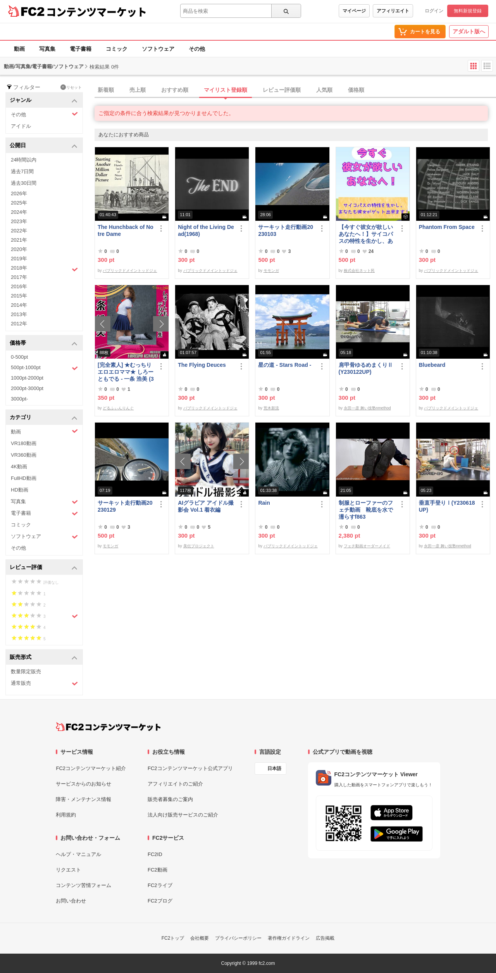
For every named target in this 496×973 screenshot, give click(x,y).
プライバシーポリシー (238, 938)
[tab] (295, 90)
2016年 (19, 286)
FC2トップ (173, 938)
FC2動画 (157, 870)
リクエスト (68, 870)
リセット (71, 87)
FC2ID (155, 854)
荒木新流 (271, 408)
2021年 (19, 240)
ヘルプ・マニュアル (78, 854)
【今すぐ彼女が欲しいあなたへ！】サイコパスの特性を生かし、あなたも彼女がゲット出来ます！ (366, 234)
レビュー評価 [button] (44, 567)
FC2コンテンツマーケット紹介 (91, 768)
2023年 (19, 221)
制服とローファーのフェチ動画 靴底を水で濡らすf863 (366, 510)
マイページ (354, 11)
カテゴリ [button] (44, 417)
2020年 (19, 249)
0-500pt (19, 357)
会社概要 (199, 938)
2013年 (19, 314)
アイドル (21, 126)
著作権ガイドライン (289, 938)
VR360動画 (23, 455)
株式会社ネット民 (359, 270)
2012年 (19, 324)
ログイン (434, 11)
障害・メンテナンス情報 (83, 799)
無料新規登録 (468, 11)
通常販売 (44, 683)
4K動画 (19, 466)
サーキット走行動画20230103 (285, 230)
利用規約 (66, 815)
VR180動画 (23, 443)
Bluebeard (432, 365)
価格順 (356, 90)
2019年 (19, 258)
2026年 (19, 193)
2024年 (19, 212)
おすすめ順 (174, 90)
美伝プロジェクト (198, 546)
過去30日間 (23, 183)
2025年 (19, 203)
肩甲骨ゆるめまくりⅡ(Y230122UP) (366, 368)
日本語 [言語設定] (274, 768)
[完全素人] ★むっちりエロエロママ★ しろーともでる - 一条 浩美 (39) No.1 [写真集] (126, 372)
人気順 (324, 90)
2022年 (19, 231)
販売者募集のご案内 (170, 799)
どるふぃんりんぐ (118, 408)
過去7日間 (22, 171)
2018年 (44, 269)
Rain (264, 503)
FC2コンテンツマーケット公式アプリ (190, 768)
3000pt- (19, 399)
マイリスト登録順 (225, 90)
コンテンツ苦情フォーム (83, 885)
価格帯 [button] (44, 343)
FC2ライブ (160, 885)
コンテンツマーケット (96, 11)
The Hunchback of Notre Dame (125, 230)
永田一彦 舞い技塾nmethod (367, 408)
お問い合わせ (71, 901)
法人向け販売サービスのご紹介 (183, 815)
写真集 (47, 49)
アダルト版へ (469, 31)
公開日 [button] (44, 146)
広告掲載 (325, 938)
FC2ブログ (160, 901)
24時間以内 (23, 160)
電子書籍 (80, 49)
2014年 (19, 305)
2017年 (19, 277)
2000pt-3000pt (27, 388)
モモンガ (271, 270)
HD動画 (19, 490)
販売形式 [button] (44, 657)
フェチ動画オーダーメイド (367, 546)
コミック (116, 49)
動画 (19, 49)
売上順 (137, 90)
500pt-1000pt (44, 367)
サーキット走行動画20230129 (125, 506)
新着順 (106, 90)
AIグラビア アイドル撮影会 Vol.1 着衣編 (206, 506)
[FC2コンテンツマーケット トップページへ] (108, 726)
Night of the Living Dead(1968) (206, 230)
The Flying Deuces (202, 365)
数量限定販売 (26, 671)
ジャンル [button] (44, 100)
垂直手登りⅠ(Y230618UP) (447, 506)
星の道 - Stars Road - (284, 365)
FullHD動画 (23, 478)
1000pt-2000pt (27, 378)
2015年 (19, 296)
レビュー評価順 (282, 90)
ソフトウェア (158, 49)
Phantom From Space (447, 227)
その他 (197, 49)
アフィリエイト (393, 11)
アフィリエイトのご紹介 (175, 784)
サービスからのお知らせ (83, 784)
